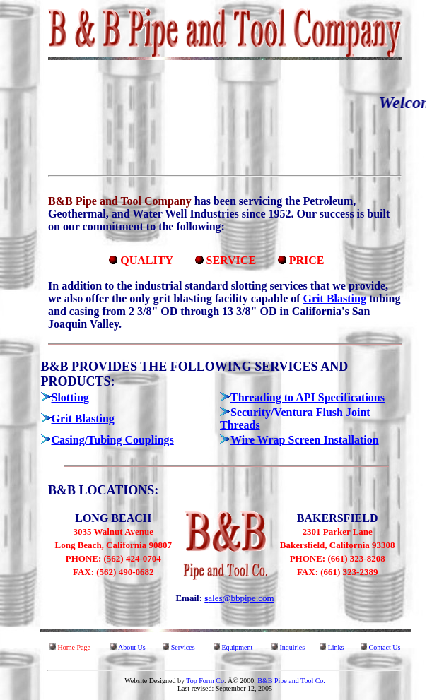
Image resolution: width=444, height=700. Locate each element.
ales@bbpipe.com (241, 598)
